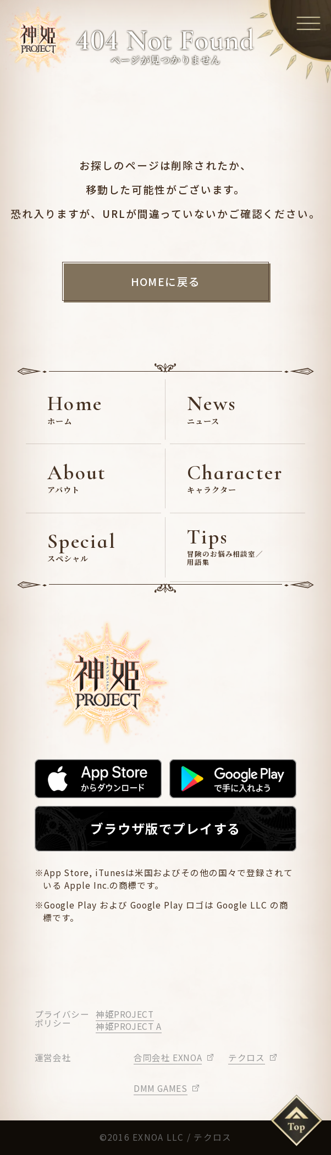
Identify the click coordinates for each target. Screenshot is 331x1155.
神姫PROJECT (125, 1014)
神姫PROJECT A (129, 1026)
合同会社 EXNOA (168, 1057)
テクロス (246, 1057)
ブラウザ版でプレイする (165, 828)
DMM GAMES (160, 1088)
